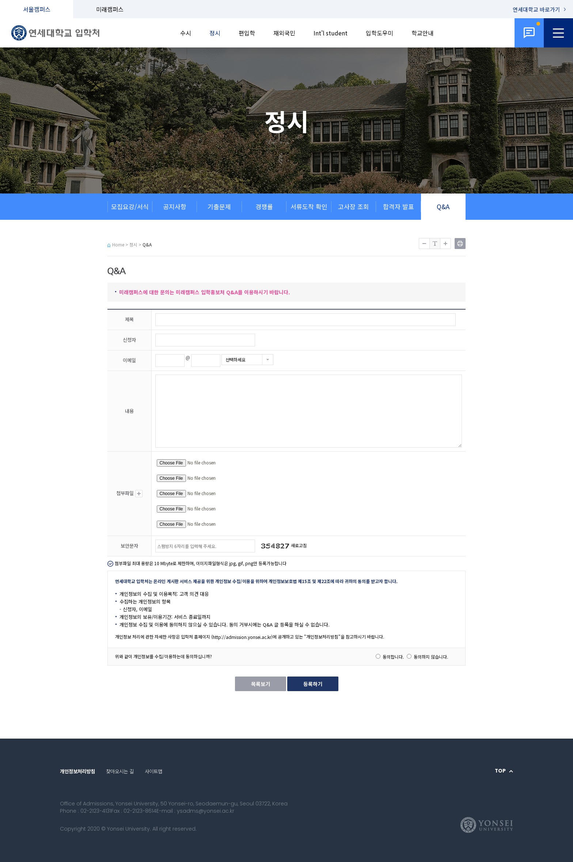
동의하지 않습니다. (431, 657)
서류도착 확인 (309, 206)
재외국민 (284, 32)
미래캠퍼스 (110, 9)
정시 (214, 32)
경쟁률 (264, 206)
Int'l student (331, 32)
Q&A (443, 206)
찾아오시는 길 (120, 771)
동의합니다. (393, 657)
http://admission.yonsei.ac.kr (242, 637)
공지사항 (174, 206)
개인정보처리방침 (77, 771)
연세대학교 (536, 9)
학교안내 (422, 32)
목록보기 (260, 683)
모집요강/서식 (130, 206)
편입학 (247, 32)
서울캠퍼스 (36, 9)
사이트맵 (153, 771)
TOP (500, 771)
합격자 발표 (398, 206)
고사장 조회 (353, 206)
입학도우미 (379, 32)
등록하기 (312, 683)
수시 (185, 32)
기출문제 (219, 206)
